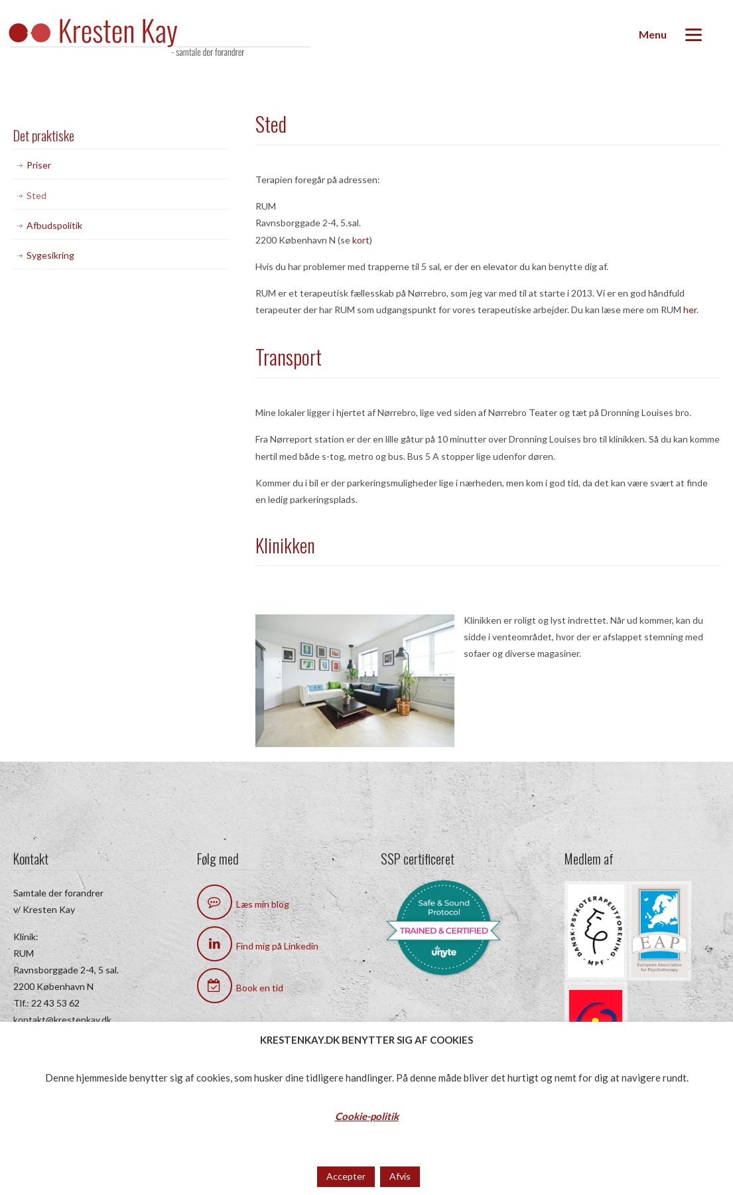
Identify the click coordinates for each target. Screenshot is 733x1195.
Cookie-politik (367, 1116)
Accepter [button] (346, 1176)
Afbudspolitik (54, 225)
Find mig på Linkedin (257, 945)
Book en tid (240, 987)
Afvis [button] (400, 1176)
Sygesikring (50, 255)
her (690, 309)
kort (360, 240)
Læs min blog (243, 904)
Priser (39, 165)
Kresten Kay (172, 39)
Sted (36, 195)
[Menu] (670, 35)
